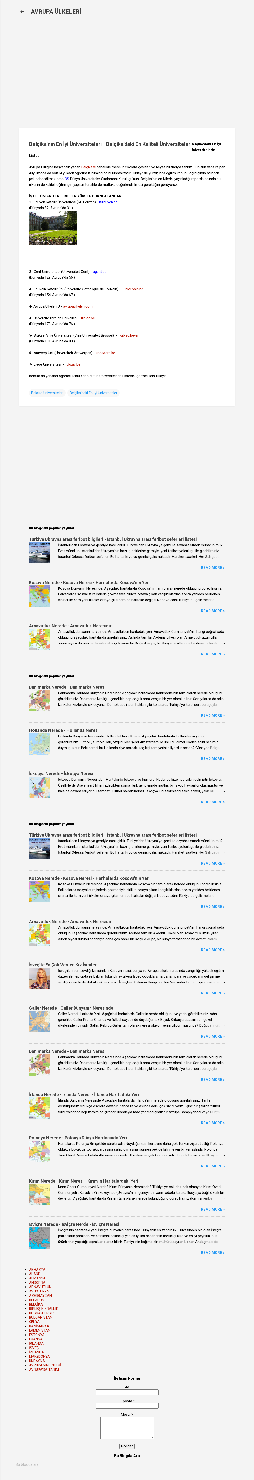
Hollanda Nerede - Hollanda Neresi (64, 730)
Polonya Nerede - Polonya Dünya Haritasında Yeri (78, 1137)
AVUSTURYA (39, 1291)
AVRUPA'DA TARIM (44, 1369)
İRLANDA (36, 1343)
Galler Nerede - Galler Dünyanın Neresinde (71, 1008)
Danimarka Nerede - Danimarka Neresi (67, 687)
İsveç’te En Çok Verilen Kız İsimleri (63, 964)
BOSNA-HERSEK (42, 1313)
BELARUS (36, 1300)
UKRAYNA (37, 1361)
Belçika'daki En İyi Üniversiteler (93, 393)
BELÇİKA (36, 1304)
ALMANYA (37, 1278)
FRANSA (36, 1339)
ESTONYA (37, 1335)
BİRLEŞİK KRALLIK (43, 1309)
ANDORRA (37, 1282)
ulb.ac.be (88, 318)
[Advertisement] (98, 75)
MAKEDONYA (39, 1356)
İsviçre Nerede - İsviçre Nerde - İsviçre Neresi (74, 1224)
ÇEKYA (34, 1322)
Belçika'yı (88, 167)
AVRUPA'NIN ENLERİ (45, 1365)
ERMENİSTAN (39, 1330)
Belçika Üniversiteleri (47, 393)
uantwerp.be (105, 353)
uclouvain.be (133, 289)
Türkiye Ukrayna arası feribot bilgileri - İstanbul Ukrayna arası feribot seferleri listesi (113, 539)
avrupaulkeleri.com (78, 306)
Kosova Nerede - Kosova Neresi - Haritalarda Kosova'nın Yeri (89, 582)
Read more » (213, 567)
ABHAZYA (37, 1269)
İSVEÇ (34, 1348)
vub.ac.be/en (129, 335)
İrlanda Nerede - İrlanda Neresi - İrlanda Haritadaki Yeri (84, 1094)
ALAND (34, 1274)
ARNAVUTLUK (40, 1287)
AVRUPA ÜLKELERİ (56, 11)
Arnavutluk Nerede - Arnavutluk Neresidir (70, 625)
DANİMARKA (39, 1326)
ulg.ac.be (73, 364)
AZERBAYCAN (40, 1295)
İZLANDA (36, 1352)
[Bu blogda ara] (127, 1464)
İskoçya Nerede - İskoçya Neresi (61, 773)
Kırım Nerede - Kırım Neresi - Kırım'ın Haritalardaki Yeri (83, 1181)
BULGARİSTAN (40, 1317)
